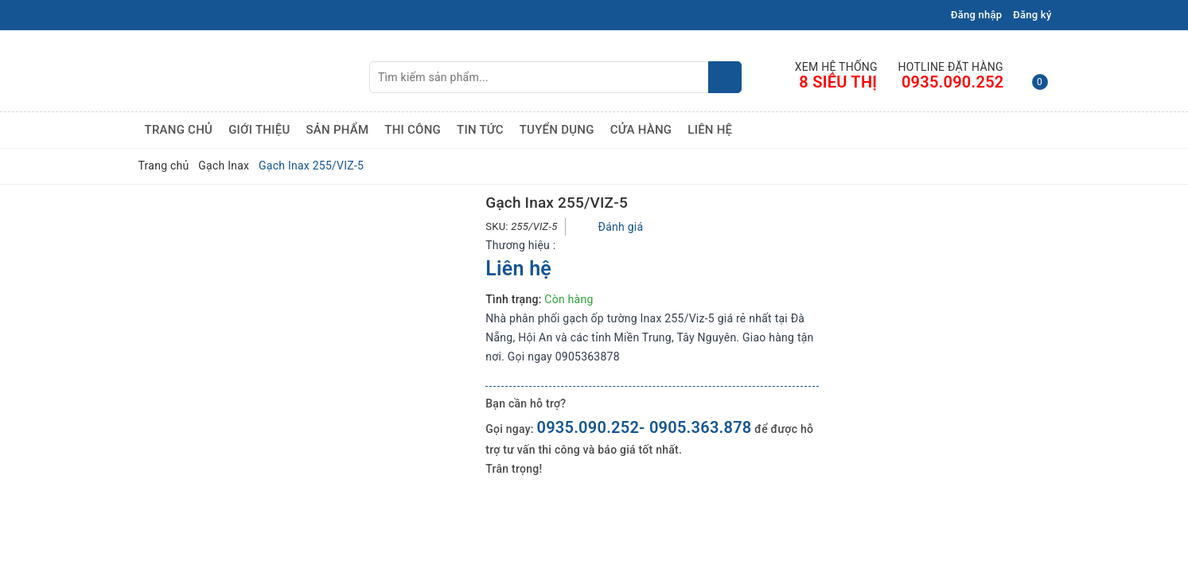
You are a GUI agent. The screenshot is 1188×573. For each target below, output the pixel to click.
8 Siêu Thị (838, 82)
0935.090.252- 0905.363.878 (643, 427)
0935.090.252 (953, 82)
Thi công (412, 130)
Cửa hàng (641, 130)
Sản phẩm (337, 130)
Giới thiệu (259, 130)
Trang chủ (179, 130)
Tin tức (480, 130)
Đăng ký (1032, 15)
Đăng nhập (977, 15)
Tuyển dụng (557, 130)
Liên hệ (709, 130)
